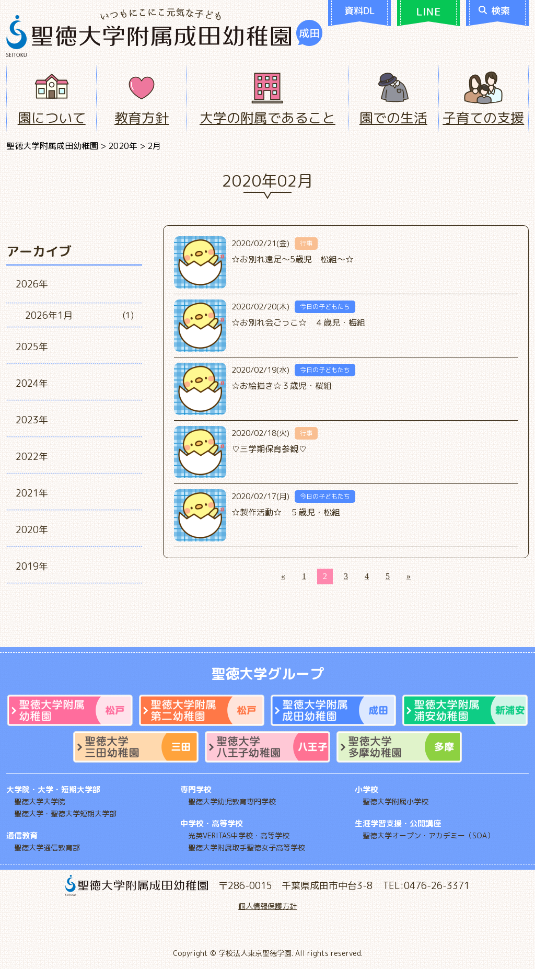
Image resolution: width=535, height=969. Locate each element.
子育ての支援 (483, 117)
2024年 (32, 383)
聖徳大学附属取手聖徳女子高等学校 (246, 847)
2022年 (32, 456)
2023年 (32, 419)
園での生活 (393, 117)
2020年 (32, 529)
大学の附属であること (267, 117)
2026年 (32, 284)
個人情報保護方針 (267, 906)
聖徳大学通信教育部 (47, 847)
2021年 (32, 493)
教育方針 (141, 117)
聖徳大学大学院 (39, 801)
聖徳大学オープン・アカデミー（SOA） (428, 835)
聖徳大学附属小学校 (395, 801)
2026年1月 (49, 315)
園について (52, 117)
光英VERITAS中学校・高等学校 (238, 835)
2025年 (32, 346)
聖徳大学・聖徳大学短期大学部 (65, 813)
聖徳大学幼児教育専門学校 (232, 801)
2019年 (32, 566)
